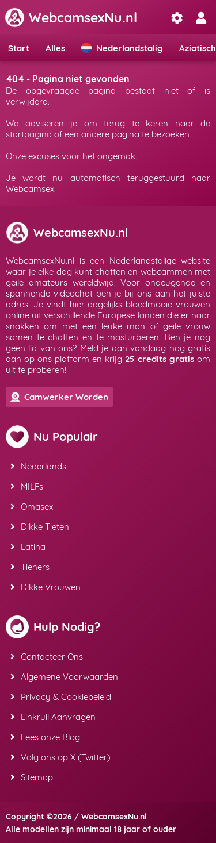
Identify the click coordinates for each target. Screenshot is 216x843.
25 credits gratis (159, 358)
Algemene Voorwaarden (64, 676)
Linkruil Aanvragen (53, 716)
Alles (55, 48)
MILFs (26, 486)
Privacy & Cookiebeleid (60, 696)
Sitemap (31, 777)
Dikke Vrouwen (45, 587)
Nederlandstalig (122, 48)
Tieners (30, 566)
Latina (28, 546)
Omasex (31, 506)
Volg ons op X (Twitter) (60, 757)
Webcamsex (30, 188)
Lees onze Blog (45, 737)
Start (18, 48)
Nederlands (38, 466)
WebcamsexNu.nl (71, 17)
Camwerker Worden (59, 396)
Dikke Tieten (39, 526)
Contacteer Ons (46, 656)
